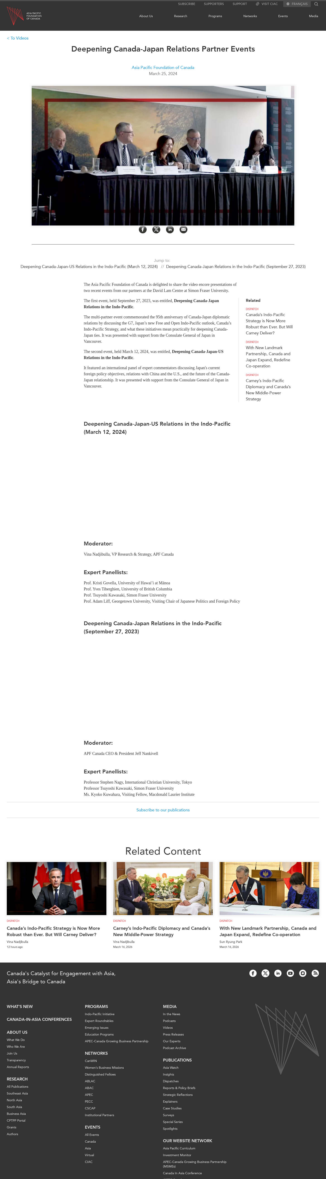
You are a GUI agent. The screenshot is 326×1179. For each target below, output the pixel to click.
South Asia (14, 1107)
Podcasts (169, 1021)
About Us (146, 16)
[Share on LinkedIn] (170, 229)
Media (313, 16)
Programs (215, 16)
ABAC (89, 1088)
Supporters (214, 4)
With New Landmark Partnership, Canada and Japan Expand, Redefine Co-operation (268, 931)
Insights (168, 1074)
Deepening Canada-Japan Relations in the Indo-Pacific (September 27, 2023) (236, 266)
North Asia (14, 1100)
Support (240, 4)
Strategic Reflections (178, 1095)
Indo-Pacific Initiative (100, 1014)
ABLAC (90, 1081)
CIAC (89, 1162)
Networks (250, 16)
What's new (20, 1006)
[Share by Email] (183, 229)
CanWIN (91, 1061)
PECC (89, 1102)
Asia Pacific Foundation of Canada (163, 67)
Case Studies (172, 1108)
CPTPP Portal (16, 1121)
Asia (88, 1148)
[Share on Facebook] (143, 229)
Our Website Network (187, 1140)
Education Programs (99, 1034)
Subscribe (186, 4)
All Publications (17, 1087)
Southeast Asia (17, 1093)
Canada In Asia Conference (182, 1173)
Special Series (173, 1122)
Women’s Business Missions (104, 1068)
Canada (90, 1142)
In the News (171, 1014)
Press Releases (173, 1034)
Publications (177, 1060)
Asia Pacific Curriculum (179, 1148)
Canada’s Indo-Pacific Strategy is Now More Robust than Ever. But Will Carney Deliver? (53, 931)
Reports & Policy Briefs (179, 1088)
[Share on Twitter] (156, 229)
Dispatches (171, 1081)
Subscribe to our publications (163, 810)
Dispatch (252, 309)
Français (300, 4)
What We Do (16, 1040)
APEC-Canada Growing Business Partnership (117, 1041)
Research (180, 16)
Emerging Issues (96, 1028)
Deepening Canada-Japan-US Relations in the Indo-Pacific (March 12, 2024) (90, 266)
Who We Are (16, 1047)
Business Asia (16, 1114)
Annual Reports (18, 1067)
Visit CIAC (267, 4)
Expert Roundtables (99, 1021)
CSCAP (90, 1108)
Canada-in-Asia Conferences (39, 1019)
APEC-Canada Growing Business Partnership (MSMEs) (195, 1164)
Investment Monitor (177, 1155)
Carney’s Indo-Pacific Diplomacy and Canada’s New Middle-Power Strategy (161, 931)
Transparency (16, 1060)
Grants (11, 1127)
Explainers (170, 1102)
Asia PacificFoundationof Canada (34, 16)
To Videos (20, 38)
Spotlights (170, 1129)
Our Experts (171, 1041)
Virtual (89, 1155)
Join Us (12, 1053)
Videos (168, 1028)
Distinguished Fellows (100, 1074)
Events (283, 16)
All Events (92, 1135)
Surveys (168, 1115)
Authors (12, 1134)
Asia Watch (171, 1068)
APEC (89, 1095)
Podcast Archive (174, 1048)
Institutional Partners (99, 1115)
